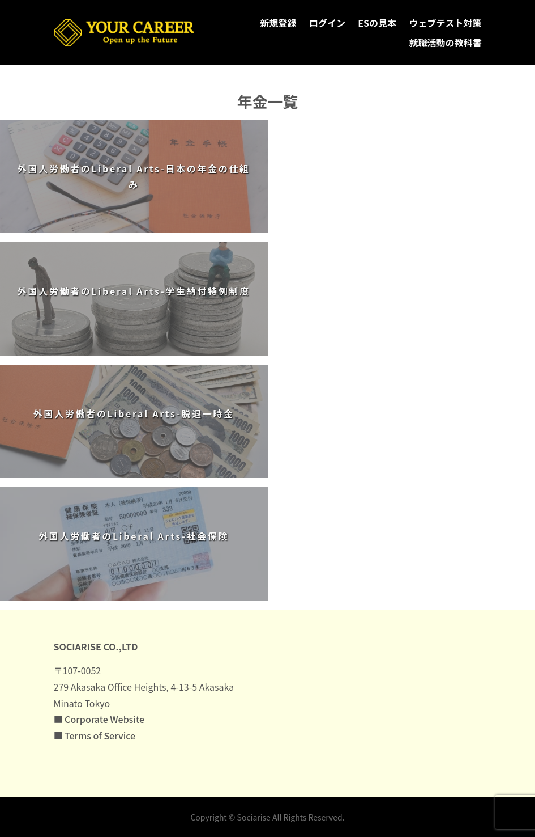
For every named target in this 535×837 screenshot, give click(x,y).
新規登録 (278, 22)
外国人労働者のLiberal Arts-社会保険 (133, 536)
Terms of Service (100, 735)
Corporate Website (104, 719)
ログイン (327, 22)
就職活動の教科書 (445, 42)
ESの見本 (377, 22)
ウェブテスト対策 (445, 22)
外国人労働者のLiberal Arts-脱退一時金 (133, 413)
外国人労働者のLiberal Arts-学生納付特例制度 (134, 291)
